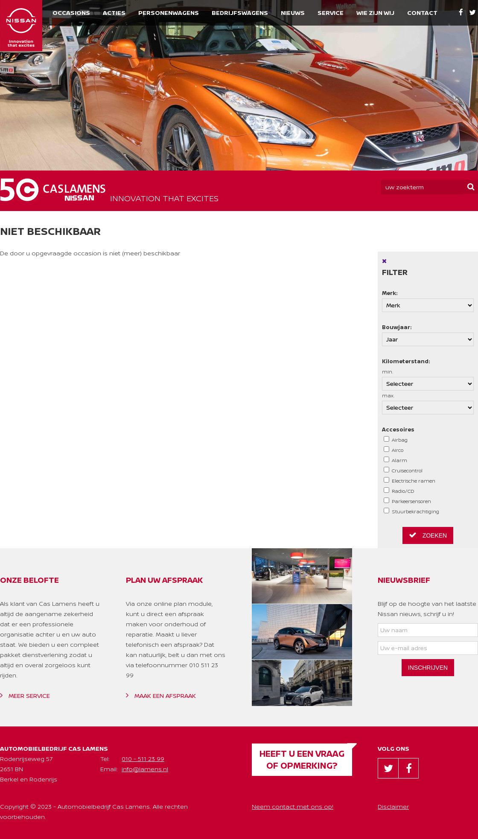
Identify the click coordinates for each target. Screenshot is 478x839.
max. (428, 403)
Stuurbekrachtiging (411, 511)
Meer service (25, 695)
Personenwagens (168, 13)
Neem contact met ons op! (292, 806)
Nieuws (293, 13)
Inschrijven (428, 667)
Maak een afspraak (161, 695)
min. (428, 379)
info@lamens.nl (145, 769)
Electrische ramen (409, 480)
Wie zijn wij (375, 13)
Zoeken (428, 535)
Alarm (395, 460)
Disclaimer (393, 806)
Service (331, 13)
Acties (114, 13)
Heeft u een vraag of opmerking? (301, 759)
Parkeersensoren (407, 501)
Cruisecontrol (403, 470)
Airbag (396, 439)
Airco (393, 449)
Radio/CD (399, 490)
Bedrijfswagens (240, 13)
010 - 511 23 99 (143, 759)
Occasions (71, 13)
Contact (422, 13)
